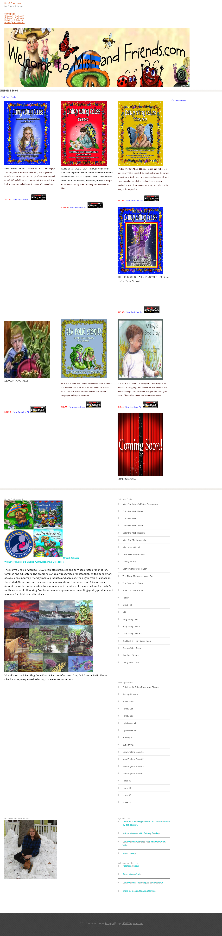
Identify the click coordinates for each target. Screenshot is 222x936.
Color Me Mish (129, 518)
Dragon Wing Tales (131, 648)
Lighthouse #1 (129, 723)
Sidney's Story (129, 562)
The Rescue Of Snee (132, 583)
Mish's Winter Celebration (134, 569)
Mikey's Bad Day (130, 663)
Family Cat (127, 709)
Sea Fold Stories (130, 655)
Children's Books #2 (14, 16)
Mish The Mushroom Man (134, 540)
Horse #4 (126, 802)
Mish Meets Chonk (131, 547)
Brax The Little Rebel (132, 590)
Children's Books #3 (14, 18)
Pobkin (125, 598)
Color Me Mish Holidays (133, 533)
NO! (124, 612)
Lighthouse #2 (129, 730)
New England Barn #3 (133, 766)
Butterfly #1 (127, 737)
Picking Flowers (130, 694)
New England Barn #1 (133, 752)
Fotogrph (109, 923)
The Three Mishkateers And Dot (137, 576)
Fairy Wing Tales (130, 619)
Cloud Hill (127, 605)
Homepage (9, 14)
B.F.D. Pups (128, 702)
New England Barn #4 (133, 774)
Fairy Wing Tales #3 (131, 634)
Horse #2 (126, 788)
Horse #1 (126, 781)
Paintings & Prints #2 (14, 22)
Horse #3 (126, 795)
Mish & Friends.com (13, 3)
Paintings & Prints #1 (14, 20)
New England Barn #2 (133, 759)
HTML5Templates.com (132, 923)
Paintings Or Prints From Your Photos (140, 687)
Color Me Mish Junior (132, 526)
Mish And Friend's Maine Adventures (140, 504)
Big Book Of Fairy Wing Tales (136, 641)
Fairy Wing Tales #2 (131, 626)
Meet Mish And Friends (133, 554)
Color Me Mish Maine (132, 511)
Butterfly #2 (127, 745)
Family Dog (127, 716)
